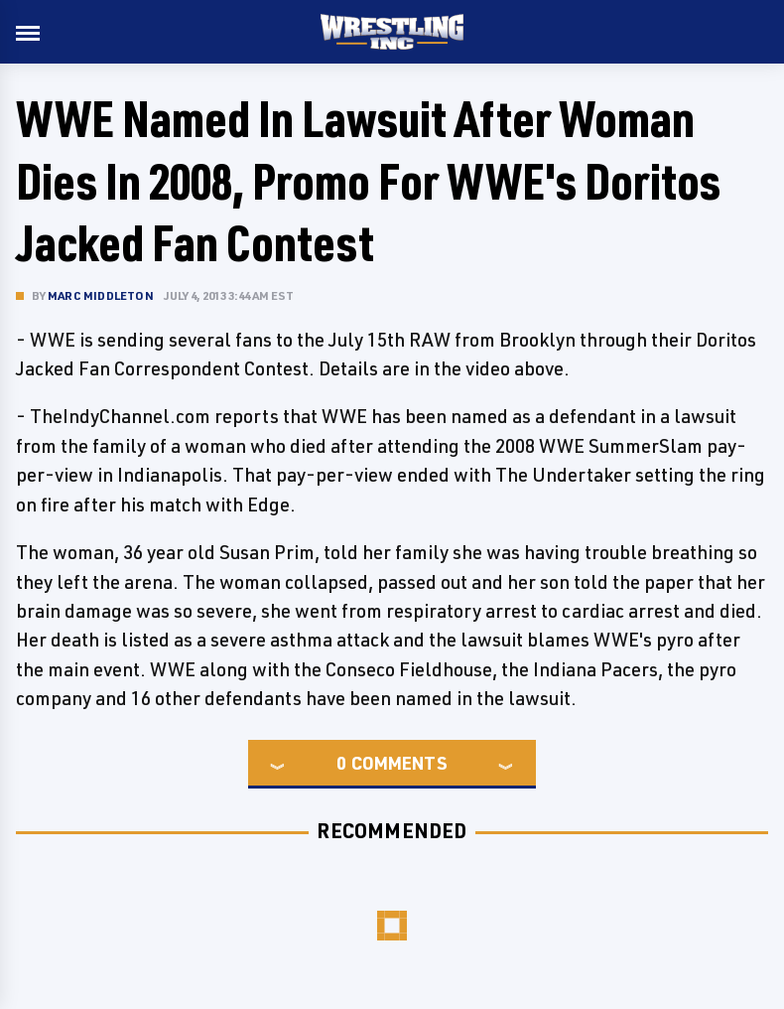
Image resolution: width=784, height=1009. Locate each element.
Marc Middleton (101, 295)
